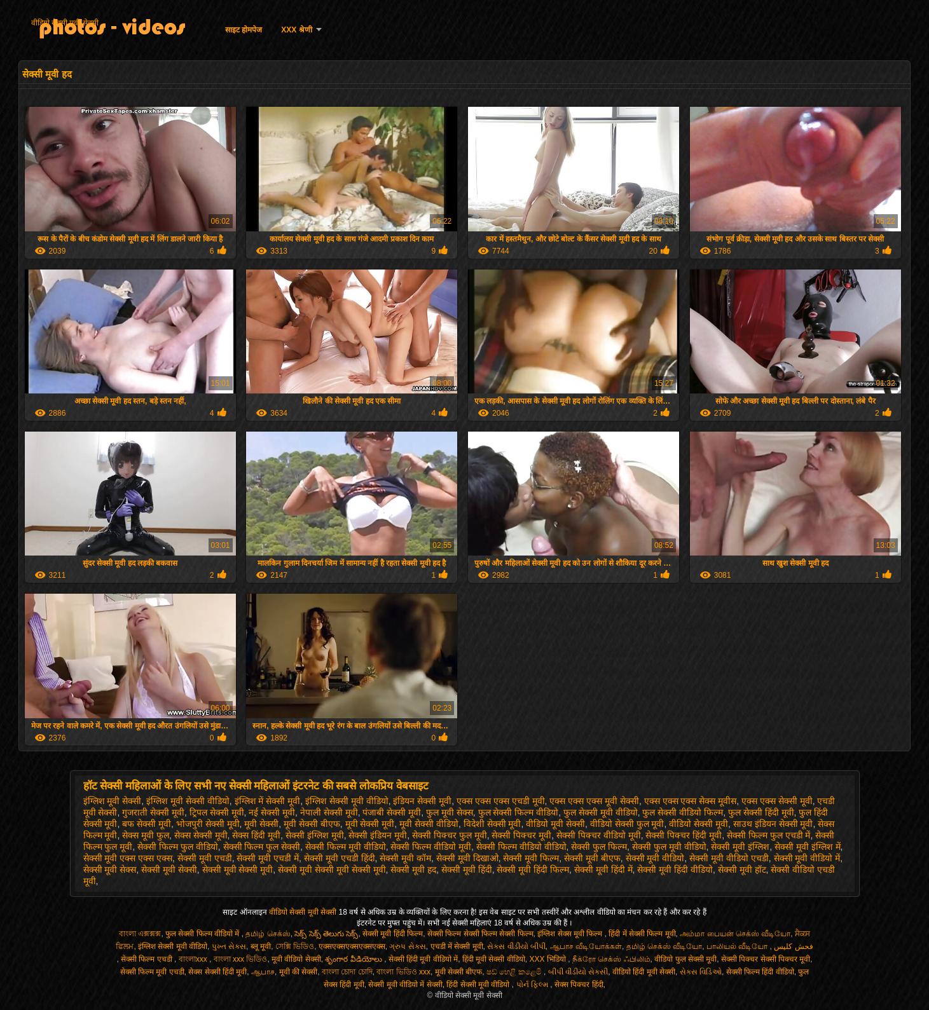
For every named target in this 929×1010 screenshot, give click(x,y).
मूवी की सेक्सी (298, 971)
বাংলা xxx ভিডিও (241, 959)
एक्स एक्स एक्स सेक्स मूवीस (690, 801)
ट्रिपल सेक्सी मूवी (216, 812)
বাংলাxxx (194, 959)
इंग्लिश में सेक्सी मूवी (268, 801)
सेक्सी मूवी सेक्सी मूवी (237, 869)
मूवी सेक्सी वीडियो (428, 824)
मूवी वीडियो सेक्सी (296, 959)
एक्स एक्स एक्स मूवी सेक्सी (594, 801)
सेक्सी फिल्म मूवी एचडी (152, 971)
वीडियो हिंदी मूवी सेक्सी (643, 971)
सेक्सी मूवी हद (413, 869)
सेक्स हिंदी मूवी (256, 835)
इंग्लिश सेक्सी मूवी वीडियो (347, 801)
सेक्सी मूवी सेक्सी (169, 869)
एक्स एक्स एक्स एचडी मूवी (501, 801)
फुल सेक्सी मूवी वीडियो (600, 812)
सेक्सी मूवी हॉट (742, 869)
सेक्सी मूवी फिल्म (531, 858)
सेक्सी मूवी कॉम (405, 858)
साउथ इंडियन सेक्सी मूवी (773, 824)
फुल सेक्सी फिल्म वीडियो (518, 812)
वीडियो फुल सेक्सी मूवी (685, 959)
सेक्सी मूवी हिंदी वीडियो (675, 869)
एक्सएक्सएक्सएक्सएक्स (352, 946)
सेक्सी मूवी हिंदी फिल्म (533, 869)
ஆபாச (263, 971)
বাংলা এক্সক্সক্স (140, 933)
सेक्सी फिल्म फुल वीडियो (177, 847)
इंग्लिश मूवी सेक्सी (112, 801)
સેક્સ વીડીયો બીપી (516, 946)
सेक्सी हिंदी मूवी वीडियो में (423, 959)
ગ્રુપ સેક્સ (407, 946)
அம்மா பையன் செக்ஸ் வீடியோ (735, 933)
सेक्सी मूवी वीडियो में (807, 858)
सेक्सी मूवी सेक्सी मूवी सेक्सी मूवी (331, 869)
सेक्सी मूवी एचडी (204, 858)
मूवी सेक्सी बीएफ (312, 824)
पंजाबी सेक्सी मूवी (391, 812)
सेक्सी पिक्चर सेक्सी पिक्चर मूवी (765, 959)
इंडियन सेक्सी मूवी (422, 801)
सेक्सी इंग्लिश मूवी (315, 835)
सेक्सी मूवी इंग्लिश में (807, 847)
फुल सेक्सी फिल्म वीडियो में (203, 933)
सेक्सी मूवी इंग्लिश (740, 847)
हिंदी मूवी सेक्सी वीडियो (493, 959)
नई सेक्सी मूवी (272, 812)
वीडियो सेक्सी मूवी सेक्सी (65, 22)
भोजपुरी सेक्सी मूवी (208, 824)
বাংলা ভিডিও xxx (403, 971)
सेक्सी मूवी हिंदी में (603, 869)
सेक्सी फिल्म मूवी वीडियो (345, 847)
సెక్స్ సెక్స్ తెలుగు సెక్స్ (326, 933)
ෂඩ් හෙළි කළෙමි (515, 971)
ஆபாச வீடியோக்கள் (586, 946)
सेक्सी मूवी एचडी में (268, 858)
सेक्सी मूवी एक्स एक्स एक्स (128, 858)
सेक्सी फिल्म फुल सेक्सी (262, 847)
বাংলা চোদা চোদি (347, 971)
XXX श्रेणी (296, 29)
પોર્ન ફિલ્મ (533, 984)
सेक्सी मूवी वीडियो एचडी (729, 858)
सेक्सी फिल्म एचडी (147, 959)
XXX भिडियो (549, 959)
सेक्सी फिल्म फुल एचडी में (769, 835)
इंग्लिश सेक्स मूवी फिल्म (570, 933)
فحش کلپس (793, 946)
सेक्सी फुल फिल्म (599, 847)
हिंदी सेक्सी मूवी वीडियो (478, 984)
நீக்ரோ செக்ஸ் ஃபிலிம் (611, 959)
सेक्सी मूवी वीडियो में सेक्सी (405, 984)
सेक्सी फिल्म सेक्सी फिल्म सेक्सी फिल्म (480, 933)
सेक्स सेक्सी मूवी (201, 835)
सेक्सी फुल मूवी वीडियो (669, 847)
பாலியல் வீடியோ (738, 946)
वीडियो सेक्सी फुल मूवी (627, 824)
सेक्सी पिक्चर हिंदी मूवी (683, 835)
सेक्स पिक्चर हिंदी (578, 984)
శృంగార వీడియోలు (354, 959)
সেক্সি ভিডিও (294, 946)
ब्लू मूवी (261, 946)
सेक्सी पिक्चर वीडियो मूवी (598, 835)
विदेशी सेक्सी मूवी (492, 824)
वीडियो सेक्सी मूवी (698, 824)
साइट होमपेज (243, 29)
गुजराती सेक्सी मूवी (153, 812)
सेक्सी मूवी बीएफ (592, 858)
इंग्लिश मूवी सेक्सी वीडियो (188, 801)
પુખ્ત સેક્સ (229, 946)
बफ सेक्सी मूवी (146, 824)
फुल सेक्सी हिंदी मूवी (761, 812)
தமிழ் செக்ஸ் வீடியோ (664, 946)
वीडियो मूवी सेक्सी (555, 824)
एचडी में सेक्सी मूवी (456, 946)
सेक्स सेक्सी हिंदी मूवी (217, 971)
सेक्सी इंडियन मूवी (377, 835)
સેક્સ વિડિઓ (701, 971)
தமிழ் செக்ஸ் (267, 933)
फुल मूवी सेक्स (449, 812)
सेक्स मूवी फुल (145, 835)
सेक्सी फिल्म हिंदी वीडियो (760, 971)
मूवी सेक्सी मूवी (370, 824)
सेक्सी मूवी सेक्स (110, 869)
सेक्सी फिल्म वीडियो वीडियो (521, 847)
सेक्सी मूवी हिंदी (466, 869)
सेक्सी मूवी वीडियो (655, 858)
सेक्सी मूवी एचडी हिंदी (339, 858)
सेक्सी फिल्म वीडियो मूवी (430, 847)
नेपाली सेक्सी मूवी (329, 812)
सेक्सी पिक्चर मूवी (521, 835)
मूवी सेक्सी (261, 824)
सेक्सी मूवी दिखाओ (467, 858)
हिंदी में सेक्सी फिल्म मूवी (642, 933)
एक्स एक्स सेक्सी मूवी (777, 801)
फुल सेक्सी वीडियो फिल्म (682, 812)
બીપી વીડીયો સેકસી (578, 971)
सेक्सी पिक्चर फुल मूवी (449, 835)
